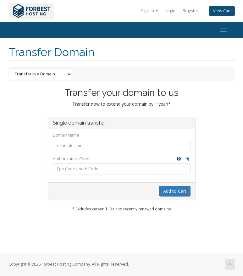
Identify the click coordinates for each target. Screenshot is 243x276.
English (149, 10)
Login (170, 10)
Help (184, 158)
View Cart (222, 11)
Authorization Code (122, 159)
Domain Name (66, 135)
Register (190, 10)
